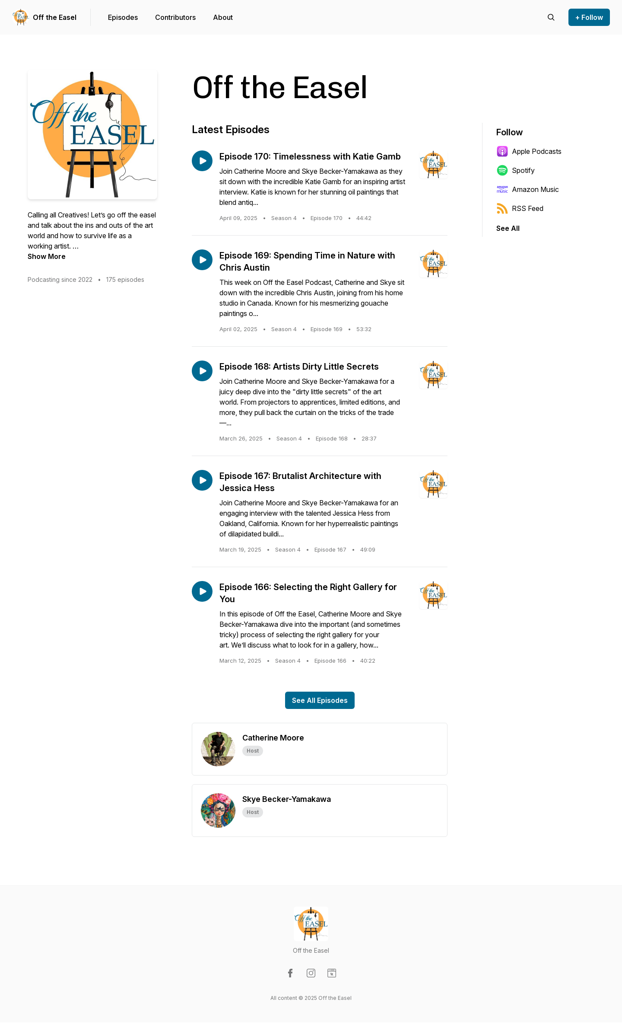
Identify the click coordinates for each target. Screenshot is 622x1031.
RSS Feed (519, 208)
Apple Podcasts (529, 151)
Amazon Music (527, 189)
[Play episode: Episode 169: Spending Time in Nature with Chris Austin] (202, 259)
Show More (47, 256)
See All (508, 228)
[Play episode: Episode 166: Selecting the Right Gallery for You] (202, 591)
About (223, 17)
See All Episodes (320, 700)
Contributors (175, 17)
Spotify (515, 170)
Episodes (123, 17)
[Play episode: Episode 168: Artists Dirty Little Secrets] (202, 371)
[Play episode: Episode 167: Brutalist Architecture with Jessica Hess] (202, 480)
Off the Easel (54, 17)
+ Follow (589, 17)
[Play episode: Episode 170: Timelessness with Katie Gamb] (202, 160)
